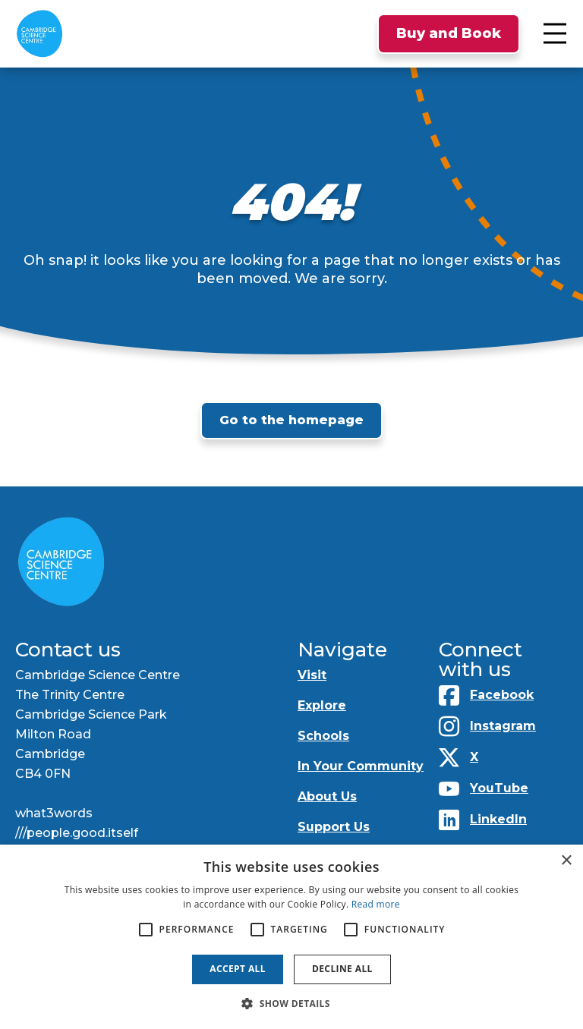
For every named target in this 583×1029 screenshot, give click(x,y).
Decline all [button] (342, 968)
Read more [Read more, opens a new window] (375, 904)
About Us (327, 796)
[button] (291, 1004)
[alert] (291, 937)
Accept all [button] (238, 968)
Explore (322, 705)
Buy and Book (448, 33)
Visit (312, 675)
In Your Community (361, 766)
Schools (323, 735)
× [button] (566, 861)
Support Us (334, 827)
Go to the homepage (291, 420)
